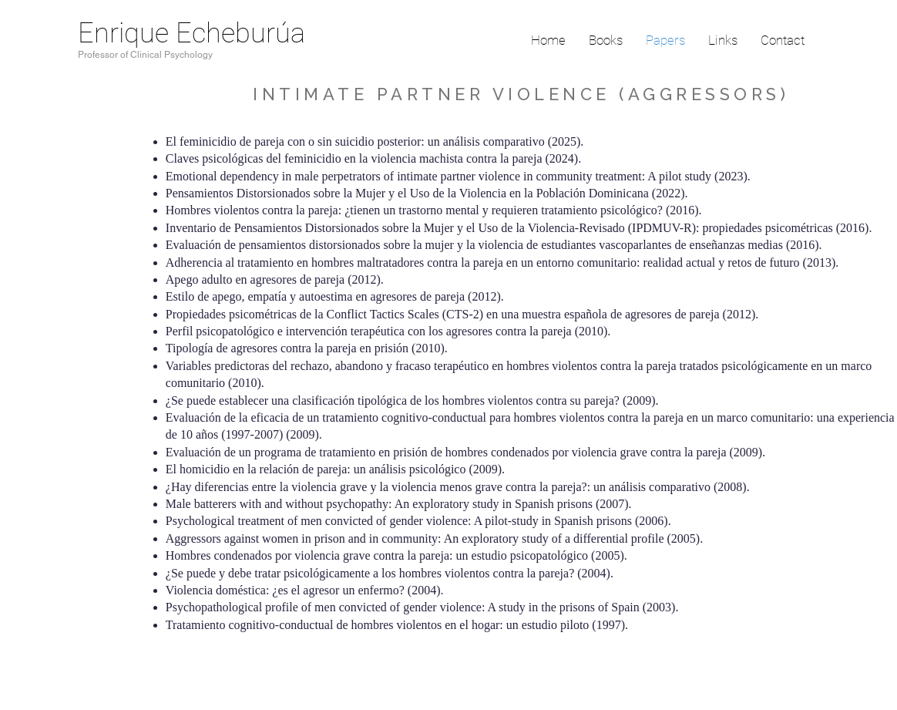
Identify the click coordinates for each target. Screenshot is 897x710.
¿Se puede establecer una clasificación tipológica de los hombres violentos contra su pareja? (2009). (415, 400)
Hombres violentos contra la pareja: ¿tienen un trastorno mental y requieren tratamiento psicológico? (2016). (435, 210)
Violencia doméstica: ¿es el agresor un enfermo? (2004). (306, 590)
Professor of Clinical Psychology (145, 54)
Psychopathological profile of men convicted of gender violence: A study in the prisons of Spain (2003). (422, 607)
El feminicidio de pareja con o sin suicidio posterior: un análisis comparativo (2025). (375, 141)
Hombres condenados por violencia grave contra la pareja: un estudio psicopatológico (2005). (396, 555)
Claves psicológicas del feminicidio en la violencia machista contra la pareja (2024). (373, 158)
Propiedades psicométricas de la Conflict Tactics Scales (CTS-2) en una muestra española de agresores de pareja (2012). (463, 314)
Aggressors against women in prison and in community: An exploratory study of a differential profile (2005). (434, 538)
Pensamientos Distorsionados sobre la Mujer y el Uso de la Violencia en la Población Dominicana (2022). (427, 193)
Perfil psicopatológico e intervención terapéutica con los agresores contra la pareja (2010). (391, 331)
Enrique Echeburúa (191, 33)
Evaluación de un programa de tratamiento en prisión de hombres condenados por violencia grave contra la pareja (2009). (465, 452)
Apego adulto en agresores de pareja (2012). (276, 279)
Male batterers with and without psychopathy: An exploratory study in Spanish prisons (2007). (400, 503)
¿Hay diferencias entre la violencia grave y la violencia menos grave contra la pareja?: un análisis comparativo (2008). (458, 486)
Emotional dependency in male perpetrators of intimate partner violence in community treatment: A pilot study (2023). (458, 176)
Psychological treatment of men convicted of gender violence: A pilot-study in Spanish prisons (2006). (418, 520)
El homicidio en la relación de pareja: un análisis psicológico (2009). (335, 469)
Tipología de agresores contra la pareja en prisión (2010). (308, 348)
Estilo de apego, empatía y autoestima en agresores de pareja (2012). (336, 296)
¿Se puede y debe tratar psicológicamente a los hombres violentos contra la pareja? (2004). (389, 573)
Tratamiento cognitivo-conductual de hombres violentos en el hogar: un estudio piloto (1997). (397, 624)
